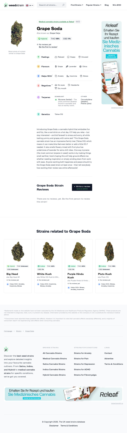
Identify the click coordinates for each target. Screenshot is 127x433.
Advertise (108, 358)
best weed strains (25, 356)
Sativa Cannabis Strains (54, 364)
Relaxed (59, 57)
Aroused (83, 57)
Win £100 (117, 5)
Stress (84, 76)
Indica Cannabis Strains (54, 369)
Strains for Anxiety (82, 353)
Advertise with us (117, 107)
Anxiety (59, 76)
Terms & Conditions (113, 364)
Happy (71, 57)
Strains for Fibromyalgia (85, 375)
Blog (107, 5)
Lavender (71, 66)
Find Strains (77, 5)
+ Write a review (82, 187)
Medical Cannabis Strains (55, 358)
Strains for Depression (84, 364)
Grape (59, 66)
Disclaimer (54, 426)
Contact (108, 353)
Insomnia (72, 76)
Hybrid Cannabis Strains (54, 375)
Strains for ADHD (82, 369)
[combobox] (51, 5)
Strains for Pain (81, 358)
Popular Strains (93, 5)
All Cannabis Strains (52, 353)
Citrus (83, 66)
